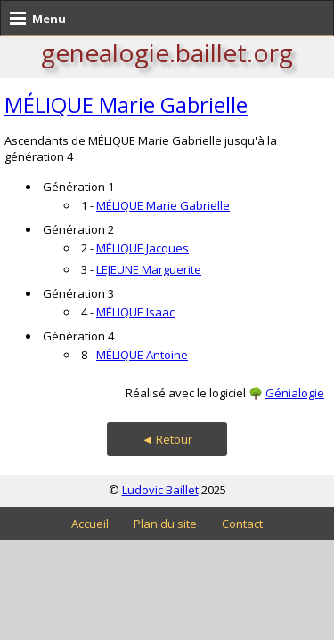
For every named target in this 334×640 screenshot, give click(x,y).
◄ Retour (167, 439)
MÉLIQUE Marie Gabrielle (126, 104)
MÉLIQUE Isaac (135, 312)
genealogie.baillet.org (167, 52)
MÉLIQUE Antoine (142, 355)
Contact (242, 524)
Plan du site (165, 524)
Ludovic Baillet (160, 490)
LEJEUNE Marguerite (148, 269)
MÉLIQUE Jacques (142, 248)
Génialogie (294, 393)
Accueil (90, 524)
